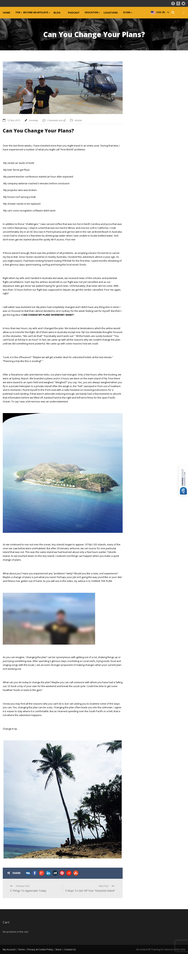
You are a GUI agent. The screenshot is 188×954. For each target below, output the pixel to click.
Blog (57, 12)
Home (6, 12)
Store (126, 12)
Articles (78, 120)
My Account (9, 949)
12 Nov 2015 (13, 120)
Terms (21, 949)
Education (91, 12)
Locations (111, 12)
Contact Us (70, 949)
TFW (17, 12)
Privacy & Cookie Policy (40, 949)
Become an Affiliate (35, 12)
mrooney (33, 120)
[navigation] (160, 12)
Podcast (74, 12)
